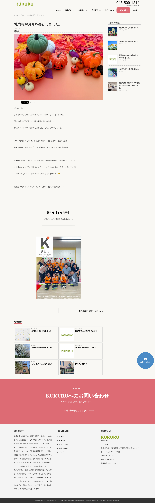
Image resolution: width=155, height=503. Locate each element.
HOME (58, 10)
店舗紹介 (81, 10)
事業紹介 (68, 10)
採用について (109, 10)
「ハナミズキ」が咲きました (41, 364)
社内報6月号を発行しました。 (42, 331)
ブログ (135, 10)
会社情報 (62, 440)
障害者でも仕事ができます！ (86, 331)
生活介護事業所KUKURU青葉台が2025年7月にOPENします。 (129, 85)
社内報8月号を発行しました (85, 347)
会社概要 (95, 10)
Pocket (32, 102)
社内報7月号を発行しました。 (129, 69)
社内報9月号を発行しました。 (90, 311)
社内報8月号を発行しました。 (129, 41)
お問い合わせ (123, 10)
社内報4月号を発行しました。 (42, 347)
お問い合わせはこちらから (76, 411)
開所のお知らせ (81, 364)
